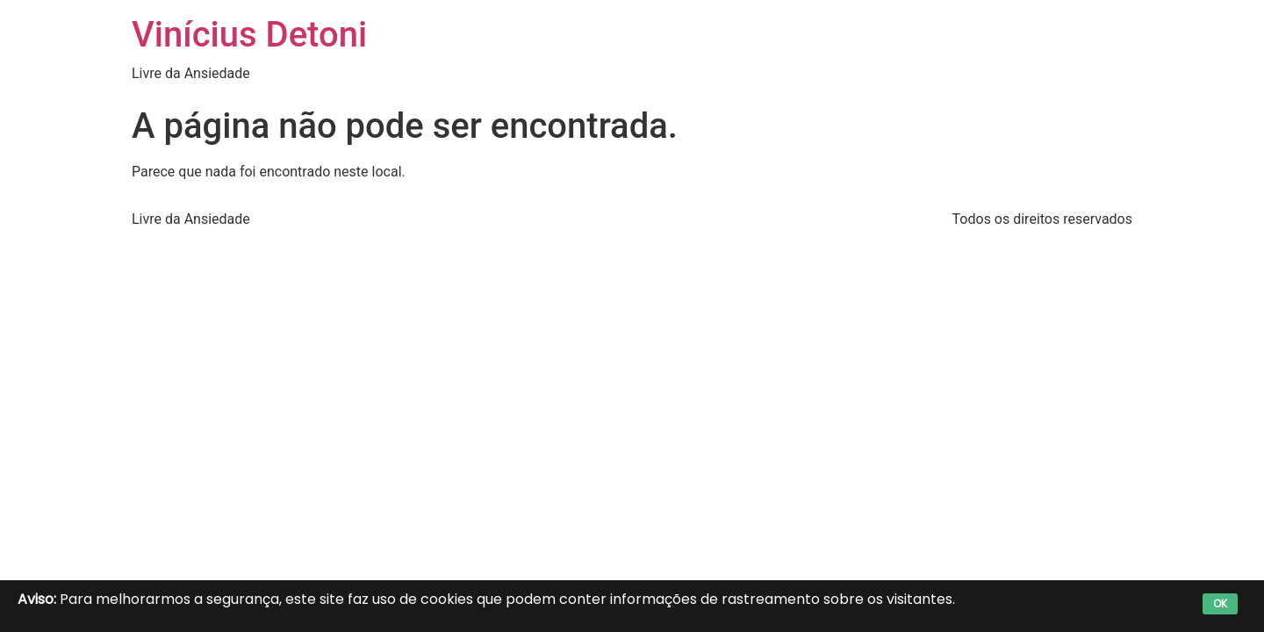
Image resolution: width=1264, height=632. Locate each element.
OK (1220, 603)
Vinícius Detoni (249, 34)
